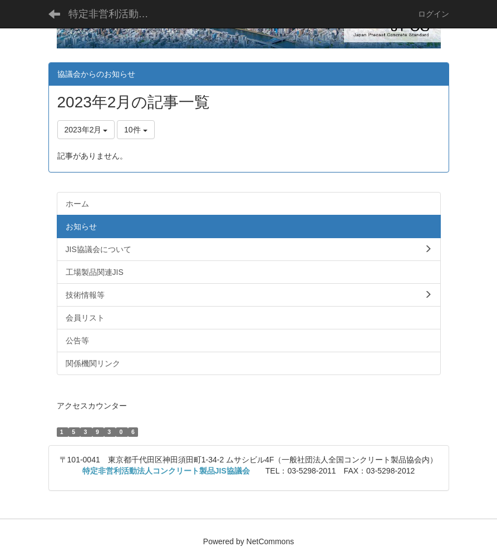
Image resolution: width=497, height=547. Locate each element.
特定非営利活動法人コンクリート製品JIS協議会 (115, 13)
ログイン (433, 13)
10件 (135, 129)
